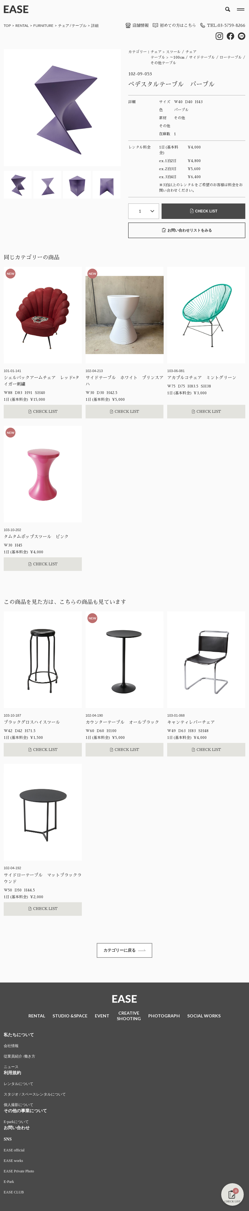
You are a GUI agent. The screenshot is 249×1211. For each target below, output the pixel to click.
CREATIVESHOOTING (129, 1016)
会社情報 (11, 1047)
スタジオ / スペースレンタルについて (35, 1095)
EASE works (13, 1161)
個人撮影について (18, 1106)
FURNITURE (43, 25)
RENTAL (22, 25)
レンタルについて (18, 1085)
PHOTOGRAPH (164, 1016)
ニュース (11, 1068)
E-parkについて (16, 1123)
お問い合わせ (17, 1128)
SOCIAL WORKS (204, 1016)
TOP (7, 25)
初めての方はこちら (171, 25)
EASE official (14, 1151)
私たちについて (19, 1035)
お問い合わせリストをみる (187, 230)
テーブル (79, 25)
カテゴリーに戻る (124, 950)
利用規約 (12, 1073)
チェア (63, 25)
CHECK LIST (203, 211)
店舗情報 (131, 25)
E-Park (9, 1182)
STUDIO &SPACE (70, 1016)
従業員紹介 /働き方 (19, 1057)
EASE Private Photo (19, 1172)
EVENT (102, 1016)
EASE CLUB (14, 1193)
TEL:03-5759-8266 (221, 25)
